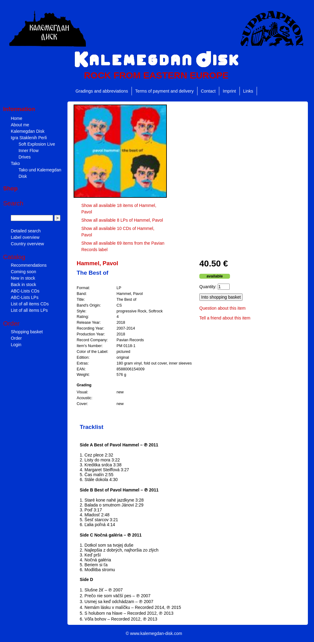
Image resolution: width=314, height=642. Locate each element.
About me (20, 124)
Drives (24, 157)
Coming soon (23, 271)
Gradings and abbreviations (101, 91)
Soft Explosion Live (36, 144)
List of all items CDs (30, 303)
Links (248, 91)
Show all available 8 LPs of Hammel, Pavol (122, 220)
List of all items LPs (29, 310)
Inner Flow (28, 150)
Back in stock (23, 284)
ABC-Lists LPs (24, 297)
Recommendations (29, 265)
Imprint (229, 91)
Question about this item (222, 308)
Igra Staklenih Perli (29, 137)
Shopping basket (27, 331)
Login (16, 344)
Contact (208, 91)
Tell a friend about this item (225, 317)
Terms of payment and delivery (164, 91)
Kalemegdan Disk (27, 131)
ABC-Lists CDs (25, 291)
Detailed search (25, 230)
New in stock (23, 278)
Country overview (27, 243)
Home (16, 118)
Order (16, 338)
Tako (15, 163)
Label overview (25, 237)
